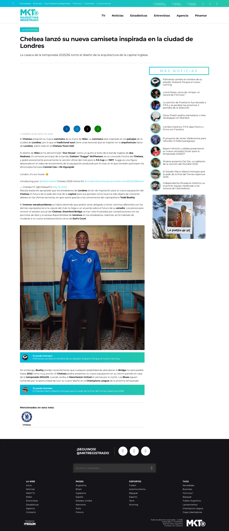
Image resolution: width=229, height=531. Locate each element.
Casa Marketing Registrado (57, 3)
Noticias (118, 15)
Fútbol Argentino (192, 501)
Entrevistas (162, 15)
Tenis (131, 501)
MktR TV (30, 493)
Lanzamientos (104, 3)
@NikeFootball (48, 181)
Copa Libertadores (192, 512)
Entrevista (89, 3)
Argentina (81, 485)
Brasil (79, 489)
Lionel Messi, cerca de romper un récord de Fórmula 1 (181, 93)
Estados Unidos (84, 501)
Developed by (30, 523)
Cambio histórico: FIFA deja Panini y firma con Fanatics (183, 128)
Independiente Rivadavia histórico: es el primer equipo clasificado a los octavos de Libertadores (184, 186)
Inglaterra (81, 493)
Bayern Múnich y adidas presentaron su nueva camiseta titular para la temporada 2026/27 (183, 151)
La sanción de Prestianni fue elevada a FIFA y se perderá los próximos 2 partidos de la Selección (184, 105)
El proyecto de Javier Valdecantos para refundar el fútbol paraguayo (184, 139)
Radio (29, 497)
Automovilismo (137, 489)
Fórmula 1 (77, 3)
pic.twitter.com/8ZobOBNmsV (127, 181)
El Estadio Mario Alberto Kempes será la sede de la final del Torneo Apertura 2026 (78, 391)
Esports (133, 497)
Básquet (133, 493)
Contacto (31, 512)
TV (103, 15)
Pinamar (201, 15)
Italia (78, 508)
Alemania (81, 505)
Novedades (25, 3)
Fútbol (132, 485)
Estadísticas (138, 15)
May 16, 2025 (60, 187)
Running (133, 505)
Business (37, 3)
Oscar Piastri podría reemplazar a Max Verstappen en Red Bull (184, 116)
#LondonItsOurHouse (97, 181)
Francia (79, 512)
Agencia (182, 15)
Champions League (193, 508)
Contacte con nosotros (173, 526)
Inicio (29, 485)
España (79, 497)
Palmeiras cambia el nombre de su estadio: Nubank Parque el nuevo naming (76, 358)
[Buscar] (13, 3)
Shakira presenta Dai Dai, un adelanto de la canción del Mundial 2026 (184, 163)
